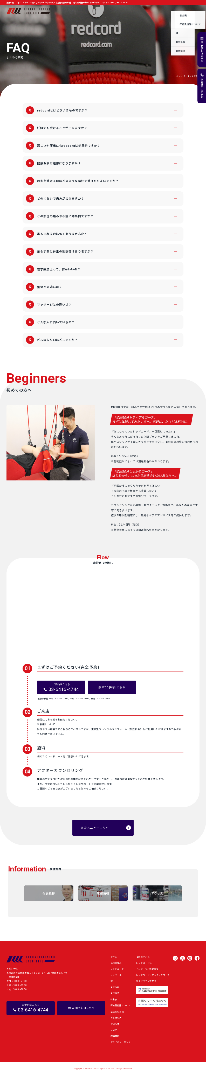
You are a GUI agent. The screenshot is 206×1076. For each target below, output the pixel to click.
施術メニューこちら (94, 828)
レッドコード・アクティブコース (153, 975)
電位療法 (115, 993)
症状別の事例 (121, 10)
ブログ (164, 10)
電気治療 (115, 987)
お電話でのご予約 (202, 88)
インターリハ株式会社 (147, 968)
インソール (116, 975)
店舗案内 (195, 10)
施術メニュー (85, 10)
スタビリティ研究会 (146, 981)
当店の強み (68, 10)
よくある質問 (179, 10)
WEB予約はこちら (202, 51)
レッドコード (117, 968)
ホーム (54, 10)
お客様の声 (138, 10)
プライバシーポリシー (122, 1041)
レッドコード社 (144, 962)
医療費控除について (121, 1005)
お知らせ (152, 10)
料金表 (114, 999)
